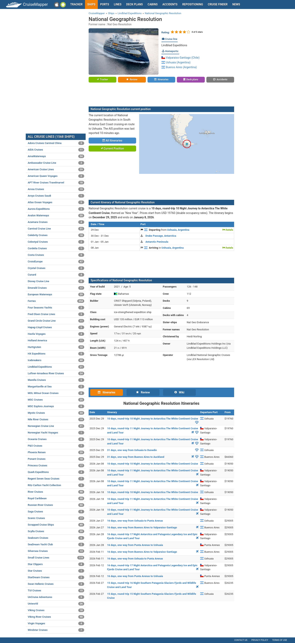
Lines (118, 4)
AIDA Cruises (56, 150)
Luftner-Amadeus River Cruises (56, 373)
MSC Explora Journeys (56, 406)
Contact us (240, 640)
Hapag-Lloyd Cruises (56, 327)
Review (131, 79)
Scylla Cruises (56, 531)
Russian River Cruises (56, 505)
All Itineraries (112, 140)
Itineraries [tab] (106, 392)
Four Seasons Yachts (56, 307)
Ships (91, 4)
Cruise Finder (218, 4)
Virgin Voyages (56, 623)
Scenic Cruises (56, 518)
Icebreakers (56, 360)
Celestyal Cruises (56, 242)
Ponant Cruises (56, 459)
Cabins (153, 4)
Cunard (56, 275)
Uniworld (56, 604)
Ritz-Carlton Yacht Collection (56, 485)
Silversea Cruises (56, 551)
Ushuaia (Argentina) (176, 62)
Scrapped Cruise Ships (56, 525)
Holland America (56, 340)
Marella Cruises (56, 380)
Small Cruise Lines (56, 557)
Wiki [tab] (179, 392)
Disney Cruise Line (56, 281)
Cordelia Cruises (56, 248)
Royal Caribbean (56, 498)
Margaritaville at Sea (56, 386)
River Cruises (56, 492)
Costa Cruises (56, 255)
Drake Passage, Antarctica (161, 235)
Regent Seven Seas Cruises (56, 479)
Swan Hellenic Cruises (56, 584)
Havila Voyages (56, 334)
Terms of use (279, 640)
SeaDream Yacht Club (56, 544)
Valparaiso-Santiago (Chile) (180, 57)
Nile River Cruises (56, 419)
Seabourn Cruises (56, 538)
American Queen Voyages (56, 176)
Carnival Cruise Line (56, 228)
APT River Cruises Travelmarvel (56, 182)
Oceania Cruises (56, 439)
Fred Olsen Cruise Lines (56, 314)
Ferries (56, 301)
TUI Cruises (56, 590)
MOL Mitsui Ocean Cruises (56, 393)
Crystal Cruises (56, 268)
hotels (228, 229)
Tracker (76, 4)
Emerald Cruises (56, 288)
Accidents (170, 4)
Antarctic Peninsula (157, 241)
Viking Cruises (56, 610)
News (236, 4)
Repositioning (192, 4)
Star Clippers (56, 564)
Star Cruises (56, 571)
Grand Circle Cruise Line (56, 321)
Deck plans (134, 4)
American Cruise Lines (56, 169)
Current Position (112, 148)
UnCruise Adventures (56, 597)
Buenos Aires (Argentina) (179, 67)
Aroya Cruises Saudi (56, 196)
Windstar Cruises (56, 630)
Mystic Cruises (56, 413)
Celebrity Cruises (56, 235)
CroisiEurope (56, 261)
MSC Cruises (56, 400)
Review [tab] (143, 392)
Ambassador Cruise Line (56, 163)
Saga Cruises (56, 511)
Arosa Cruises (56, 189)
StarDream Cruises (56, 577)
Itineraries (161, 79)
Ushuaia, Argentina (178, 229)
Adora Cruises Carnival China (56, 143)
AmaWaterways (56, 156)
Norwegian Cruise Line (56, 426)
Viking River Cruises (56, 617)
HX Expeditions (56, 353)
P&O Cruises (56, 446)
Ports (104, 4)
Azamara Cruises (56, 222)
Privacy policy (259, 640)
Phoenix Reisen (56, 452)
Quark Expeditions (56, 472)
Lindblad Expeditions (174, 45)
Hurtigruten (56, 347)
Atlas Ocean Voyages (56, 202)
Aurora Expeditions (56, 209)
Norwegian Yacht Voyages (56, 432)
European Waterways (56, 294)
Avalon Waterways (56, 215)
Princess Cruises (56, 465)
